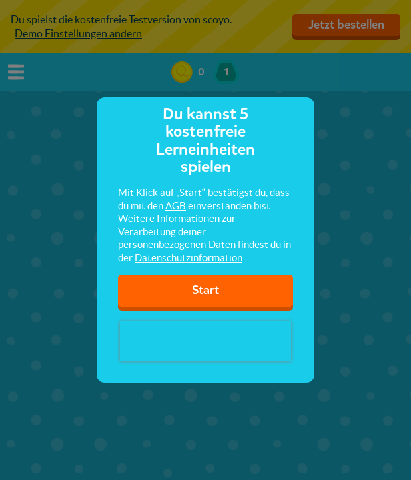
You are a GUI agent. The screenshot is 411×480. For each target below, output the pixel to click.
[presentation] (205, 341)
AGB (175, 205)
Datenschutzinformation (188, 257)
